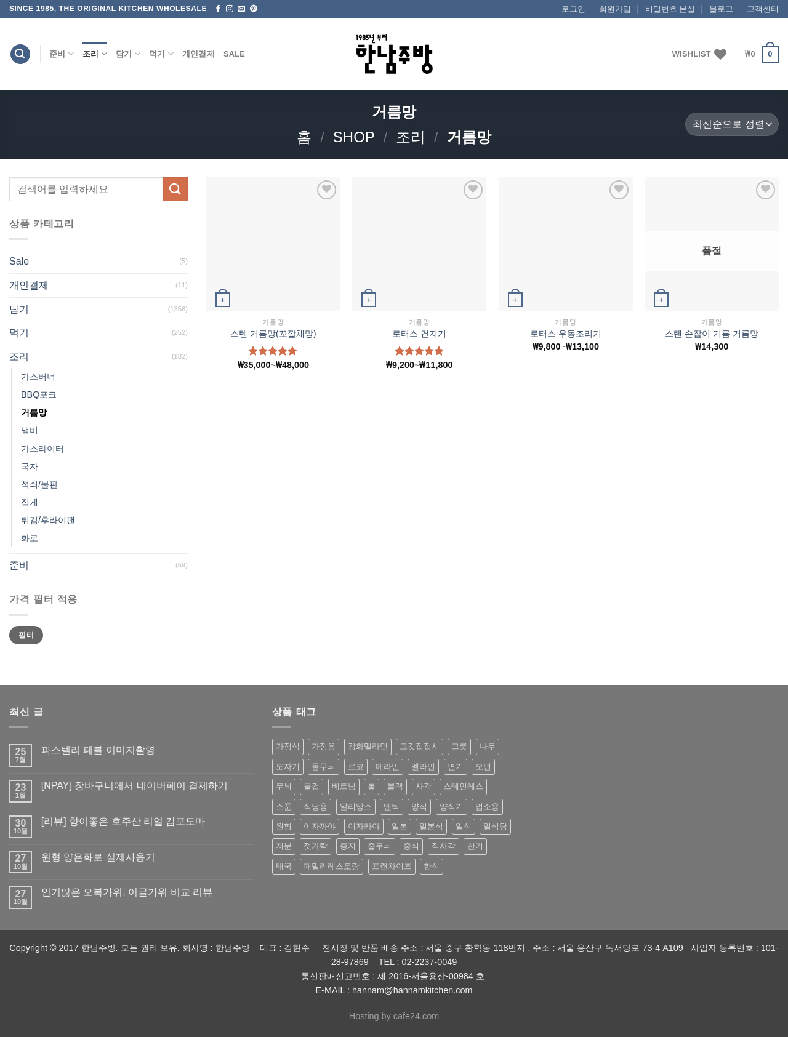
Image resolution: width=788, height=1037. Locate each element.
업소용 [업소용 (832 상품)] (487, 806)
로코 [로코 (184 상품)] (356, 766)
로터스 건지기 (419, 333)
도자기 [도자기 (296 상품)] (288, 766)
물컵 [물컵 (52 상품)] (312, 786)
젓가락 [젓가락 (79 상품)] (316, 846)
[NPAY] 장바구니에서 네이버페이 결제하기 (134, 785)
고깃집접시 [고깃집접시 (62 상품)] (420, 746)
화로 (29, 538)
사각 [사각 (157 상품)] (424, 786)
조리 (94, 54)
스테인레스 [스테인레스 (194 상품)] (463, 786)
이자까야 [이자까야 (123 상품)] (320, 826)
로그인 (573, 9)
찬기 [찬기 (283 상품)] (475, 846)
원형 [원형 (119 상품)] (284, 826)
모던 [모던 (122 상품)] (483, 766)
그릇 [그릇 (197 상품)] (459, 746)
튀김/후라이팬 (48, 520)
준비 (61, 54)
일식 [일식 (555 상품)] (464, 826)
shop (354, 137)
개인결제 (198, 53)
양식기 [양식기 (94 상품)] (452, 806)
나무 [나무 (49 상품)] (488, 746)
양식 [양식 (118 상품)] (419, 806)
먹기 (161, 54)
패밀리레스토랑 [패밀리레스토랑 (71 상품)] (332, 866)
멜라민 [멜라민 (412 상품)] (423, 766)
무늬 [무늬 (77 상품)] (284, 786)
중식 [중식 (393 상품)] (411, 846)
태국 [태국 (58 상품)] (284, 866)
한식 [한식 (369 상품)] (432, 866)
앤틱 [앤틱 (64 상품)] (392, 806)
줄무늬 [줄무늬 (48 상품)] (380, 846)
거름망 (34, 412)
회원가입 (615, 9)
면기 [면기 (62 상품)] (456, 766)
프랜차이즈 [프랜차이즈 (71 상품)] (392, 866)
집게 (29, 502)
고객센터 (763, 9)
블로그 (721, 9)
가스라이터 (42, 449)
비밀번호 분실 (670, 9)
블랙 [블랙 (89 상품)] (395, 786)
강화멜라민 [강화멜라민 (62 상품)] (368, 746)
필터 (26, 635)
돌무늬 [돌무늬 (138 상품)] (324, 766)
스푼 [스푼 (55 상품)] (284, 806)
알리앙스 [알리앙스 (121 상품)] (356, 806)
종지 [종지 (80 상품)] (348, 846)
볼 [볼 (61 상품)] (372, 786)
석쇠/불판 (39, 484)
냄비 (29, 430)
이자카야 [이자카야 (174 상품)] (364, 826)
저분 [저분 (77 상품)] (284, 846)
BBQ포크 (39, 394)
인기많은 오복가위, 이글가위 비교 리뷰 (126, 892)
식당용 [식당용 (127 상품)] (316, 806)
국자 (29, 466)
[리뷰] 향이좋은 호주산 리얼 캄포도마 (123, 821)
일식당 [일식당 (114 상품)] (495, 826)
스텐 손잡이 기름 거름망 (711, 333)
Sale (234, 53)
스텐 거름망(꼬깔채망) (273, 333)
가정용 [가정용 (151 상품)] (324, 746)
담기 (128, 54)
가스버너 (38, 377)
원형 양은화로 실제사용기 (98, 857)
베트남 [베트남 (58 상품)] (344, 786)
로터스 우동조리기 (565, 333)
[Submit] (175, 189)
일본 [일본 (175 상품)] (400, 826)
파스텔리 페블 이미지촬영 (98, 750)
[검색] (20, 54)
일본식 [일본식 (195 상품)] (431, 826)
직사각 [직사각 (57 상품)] (444, 846)
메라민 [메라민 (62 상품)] (388, 766)
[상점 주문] (732, 125)
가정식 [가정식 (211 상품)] (288, 746)
